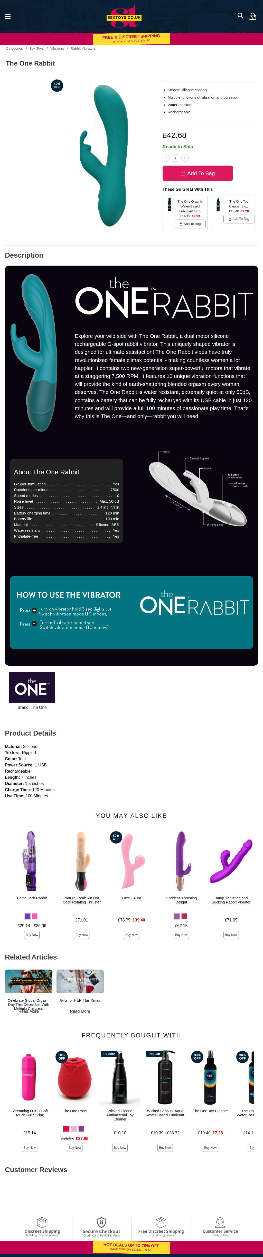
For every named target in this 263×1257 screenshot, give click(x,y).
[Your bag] (253, 16)
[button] (27, 916)
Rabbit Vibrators (83, 48)
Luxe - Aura (131, 898)
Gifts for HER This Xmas (80, 1000)
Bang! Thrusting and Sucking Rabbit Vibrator (231, 900)
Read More (28, 1011)
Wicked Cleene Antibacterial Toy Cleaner (120, 1115)
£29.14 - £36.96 (31, 925)
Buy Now (32, 935)
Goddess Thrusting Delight (181, 900)
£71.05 (231, 920)
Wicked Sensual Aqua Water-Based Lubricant (165, 1113)
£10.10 (120, 1133)
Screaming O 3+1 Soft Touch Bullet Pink (29, 1113)
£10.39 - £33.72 (165, 1133)
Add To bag (197, 173)
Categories (14, 48)
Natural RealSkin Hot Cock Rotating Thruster (82, 900)
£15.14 (29, 1133)
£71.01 (82, 920)
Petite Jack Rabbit (32, 898)
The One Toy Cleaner (210, 1111)
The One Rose (75, 1111)
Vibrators (57, 48)
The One (39, 707)
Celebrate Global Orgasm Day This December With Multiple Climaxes (29, 1004)
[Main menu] (8, 16)
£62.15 (181, 925)
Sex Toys (37, 48)
